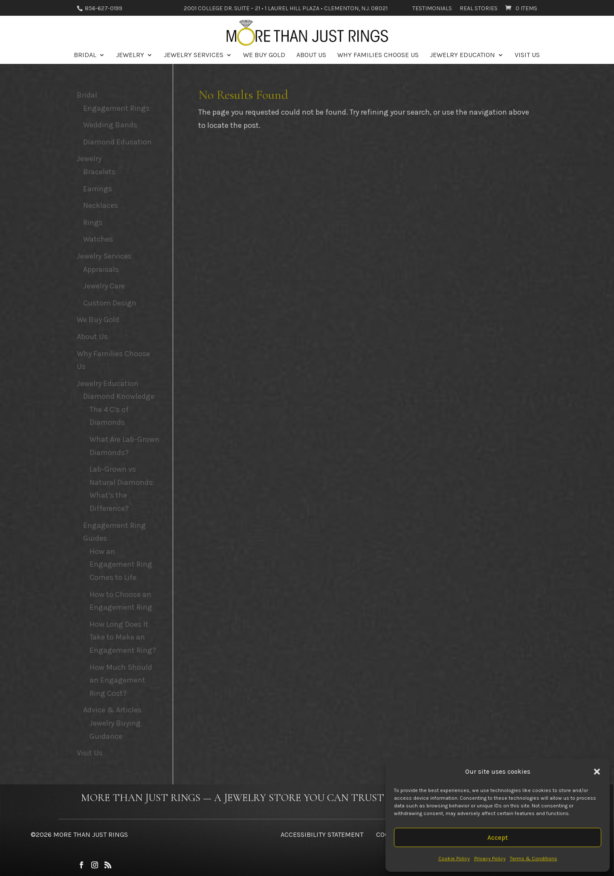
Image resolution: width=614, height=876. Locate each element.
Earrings (97, 188)
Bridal (85, 55)
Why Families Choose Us (378, 55)
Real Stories (479, 9)
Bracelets (99, 171)
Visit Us (527, 55)
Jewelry (130, 55)
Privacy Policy (490, 859)
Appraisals (101, 269)
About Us (311, 55)
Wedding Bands (110, 125)
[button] (597, 771)
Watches (98, 239)
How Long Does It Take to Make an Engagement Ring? (123, 637)
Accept (497, 837)
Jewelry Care (104, 286)
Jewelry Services (193, 55)
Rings (93, 222)
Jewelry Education (462, 55)
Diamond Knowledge (118, 396)
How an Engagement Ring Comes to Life (121, 564)
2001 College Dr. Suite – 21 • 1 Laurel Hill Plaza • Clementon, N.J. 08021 (286, 9)
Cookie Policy (454, 859)
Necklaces (100, 205)
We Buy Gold (264, 55)
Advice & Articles (112, 710)
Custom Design (109, 303)
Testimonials (432, 9)
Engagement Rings (116, 108)
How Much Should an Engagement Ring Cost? (121, 680)
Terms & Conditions (533, 859)
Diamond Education (117, 142)
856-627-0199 (103, 8)
